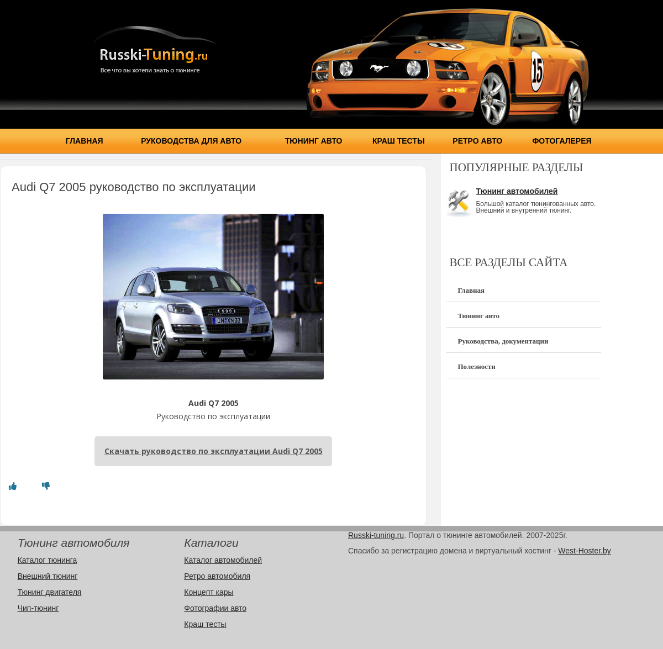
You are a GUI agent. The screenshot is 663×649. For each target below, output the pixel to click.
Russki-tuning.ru (376, 535)
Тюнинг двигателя (50, 592)
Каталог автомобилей (223, 560)
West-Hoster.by (584, 550)
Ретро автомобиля (217, 576)
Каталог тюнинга (47, 560)
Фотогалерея (561, 140)
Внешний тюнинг (48, 576)
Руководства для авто (191, 140)
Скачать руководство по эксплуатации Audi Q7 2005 (213, 451)
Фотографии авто (215, 608)
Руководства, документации (502, 341)
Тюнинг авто (314, 140)
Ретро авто (477, 140)
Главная (84, 140)
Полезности (476, 366)
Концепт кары (208, 592)
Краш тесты (398, 140)
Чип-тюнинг (38, 608)
